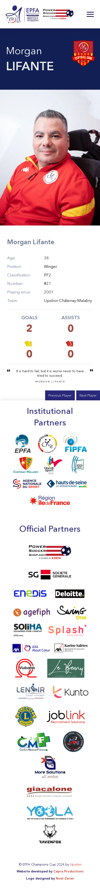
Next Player (88, 395)
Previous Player (59, 395)
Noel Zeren (65, 878)
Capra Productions (68, 871)
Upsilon (75, 864)
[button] (90, 14)
